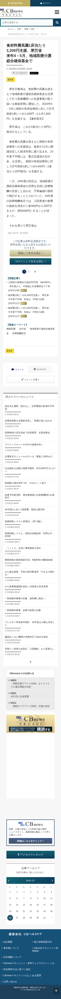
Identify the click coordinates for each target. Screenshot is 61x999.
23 (38, 911)
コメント (17, 369)
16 (38, 905)
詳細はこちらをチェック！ (30, 841)
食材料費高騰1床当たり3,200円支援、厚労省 (27, 34)
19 (10, 911)
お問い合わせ (10, 981)
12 (10, 905)
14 (24, 905)
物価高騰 (10, 328)
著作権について (11, 948)
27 (17, 918)
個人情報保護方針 (43, 942)
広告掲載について (12, 957)
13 (17, 905)
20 (17, 911)
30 (24, 892)
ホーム (11, 29)
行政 (19, 29)
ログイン (47, 3)
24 (44, 911)
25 (51, 911)
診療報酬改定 (19, 333)
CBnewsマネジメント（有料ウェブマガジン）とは (29, 963)
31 (44, 918)
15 (31, 905)
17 (44, 905)
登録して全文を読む (30, 253)
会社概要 (7, 942)
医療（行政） (30, 29)
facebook (40, 369)
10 (44, 898)
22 (31, 911)
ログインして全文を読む (30, 261)
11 (51, 898)
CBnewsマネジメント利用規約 (45, 949)
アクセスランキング (30, 854)
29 (17, 892)
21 (24, 911)
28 (10, 892)
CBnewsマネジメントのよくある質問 (22, 975)
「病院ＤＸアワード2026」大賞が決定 (30, 704)
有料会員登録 (16, 3)
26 (10, 918)
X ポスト (34, 73)
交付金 (22, 328)
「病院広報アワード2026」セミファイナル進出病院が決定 (30, 683)
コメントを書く (30, 379)
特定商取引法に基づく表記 (16, 969)
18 (51, 905)
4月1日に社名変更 (20, 695)
